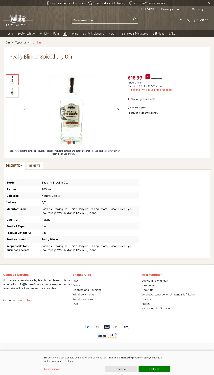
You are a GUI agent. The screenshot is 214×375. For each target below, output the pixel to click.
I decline (121, 369)
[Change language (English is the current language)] (149, 9)
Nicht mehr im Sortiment (157, 308)
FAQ (75, 280)
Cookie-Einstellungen (155, 280)
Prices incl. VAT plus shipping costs (150, 89)
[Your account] (188, 20)
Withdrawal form (83, 299)
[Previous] (24, 110)
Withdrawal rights (83, 294)
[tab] (14, 166)
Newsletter (148, 285)
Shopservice (81, 274)
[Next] (118, 110)
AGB (75, 303)
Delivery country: (172, 9)
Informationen (152, 274)
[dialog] (107, 363)
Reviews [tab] (34, 165)
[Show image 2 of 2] (74, 142)
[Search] (134, 20)
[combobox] (101, 20)
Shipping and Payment (86, 290)
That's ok (154, 369)
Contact (77, 285)
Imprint (146, 303)
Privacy (146, 299)
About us (147, 290)
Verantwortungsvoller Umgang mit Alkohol (168, 294)
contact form (25, 300)
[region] (63, 110)
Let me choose (52, 369)
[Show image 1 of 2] (69, 142)
